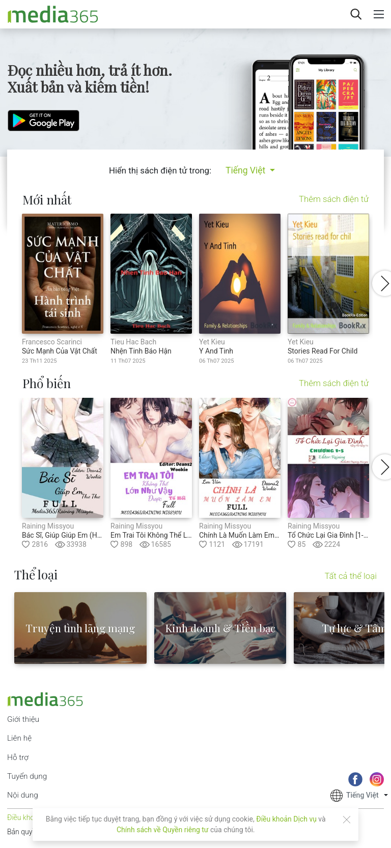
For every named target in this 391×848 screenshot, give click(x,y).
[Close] (347, 819)
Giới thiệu (23, 719)
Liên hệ (19, 738)
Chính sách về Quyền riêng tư (163, 830)
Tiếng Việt (247, 170)
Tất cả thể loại (350, 576)
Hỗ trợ (18, 757)
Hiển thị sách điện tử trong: (160, 170)
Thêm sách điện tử (334, 199)
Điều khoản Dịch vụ (286, 819)
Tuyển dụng (27, 776)
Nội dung (22, 795)
